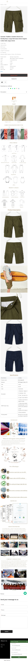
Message (3, 615)
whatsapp (14, 88)
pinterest (16, 88)
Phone (2, 610)
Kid (5, 4)
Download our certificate (6, 86)
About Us (3, 644)
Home (2, 4)
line (10, 88)
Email (2, 604)
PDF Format (2, 82)
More (2, 71)
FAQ (2, 647)
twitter (12, 88)
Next (26, 20)
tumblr (18, 88)
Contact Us (14, 78)
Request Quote (14, 75)
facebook (8, 88)
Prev (2, 20)
